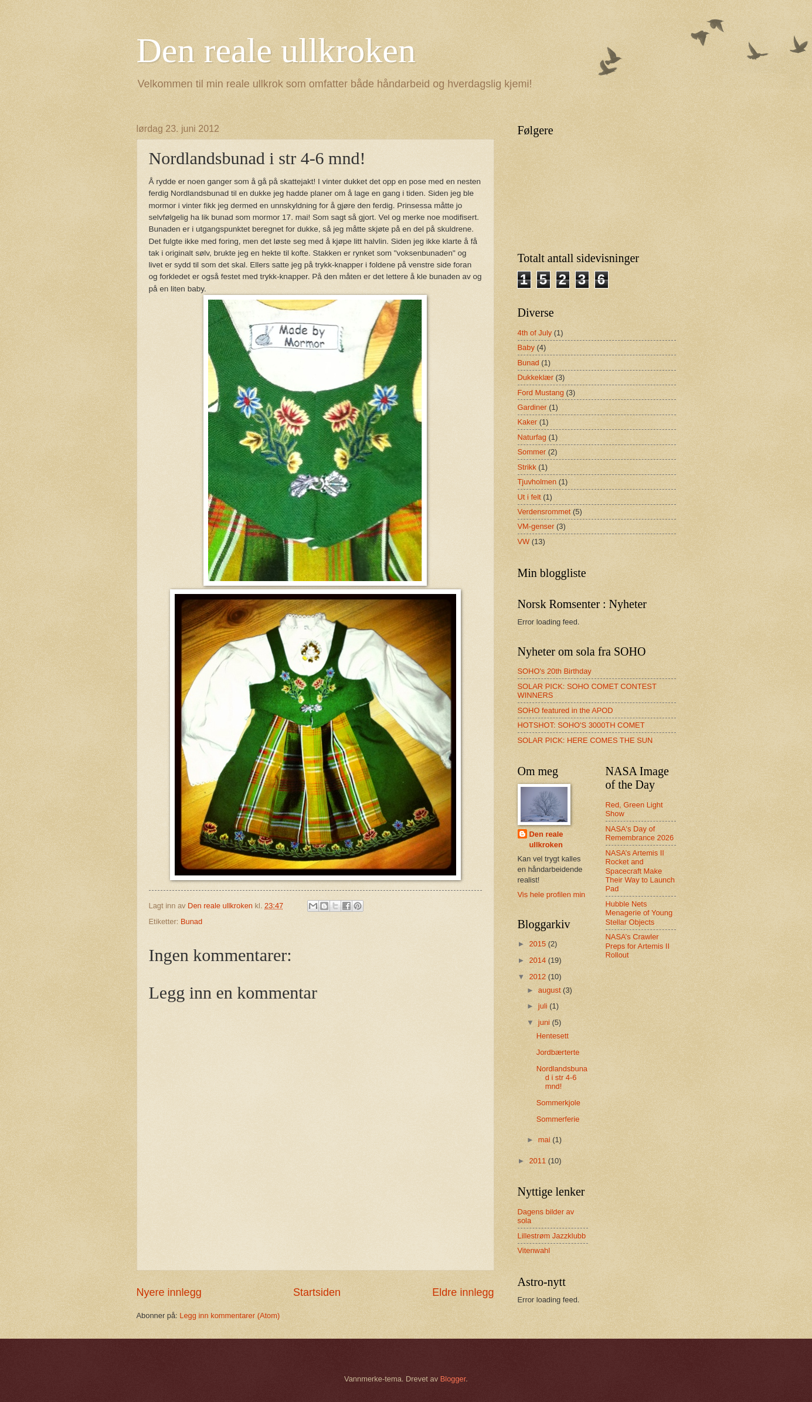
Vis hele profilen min (552, 894)
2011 (538, 1160)
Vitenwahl (534, 1250)
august (550, 990)
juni (545, 1022)
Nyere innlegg (169, 1292)
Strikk (527, 467)
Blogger (453, 1378)
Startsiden (317, 1292)
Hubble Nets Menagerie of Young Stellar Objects (639, 912)
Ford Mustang (541, 392)
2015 (538, 943)
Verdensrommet (544, 511)
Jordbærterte (558, 1052)
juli (543, 1006)
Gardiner (532, 407)
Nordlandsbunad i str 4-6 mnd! (561, 1077)
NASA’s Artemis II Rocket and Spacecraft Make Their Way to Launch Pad (640, 871)
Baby (526, 347)
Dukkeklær (536, 377)
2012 (538, 976)
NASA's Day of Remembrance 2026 (640, 833)
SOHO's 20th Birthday (555, 671)
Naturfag (532, 437)
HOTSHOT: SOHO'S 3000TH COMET (581, 725)
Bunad (191, 921)
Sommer (532, 451)
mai (545, 1139)
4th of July (535, 332)
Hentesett (552, 1035)
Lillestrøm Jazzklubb (552, 1235)
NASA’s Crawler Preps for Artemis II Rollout (638, 945)
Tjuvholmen (537, 481)
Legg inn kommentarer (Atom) (229, 1315)
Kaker (528, 421)
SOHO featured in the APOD (565, 710)
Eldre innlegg (463, 1292)
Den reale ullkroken (276, 50)
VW (524, 541)
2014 (538, 960)
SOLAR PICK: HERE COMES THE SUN (585, 740)
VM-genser (536, 526)
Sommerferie (558, 1119)
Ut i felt (529, 497)
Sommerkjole (558, 1102)
